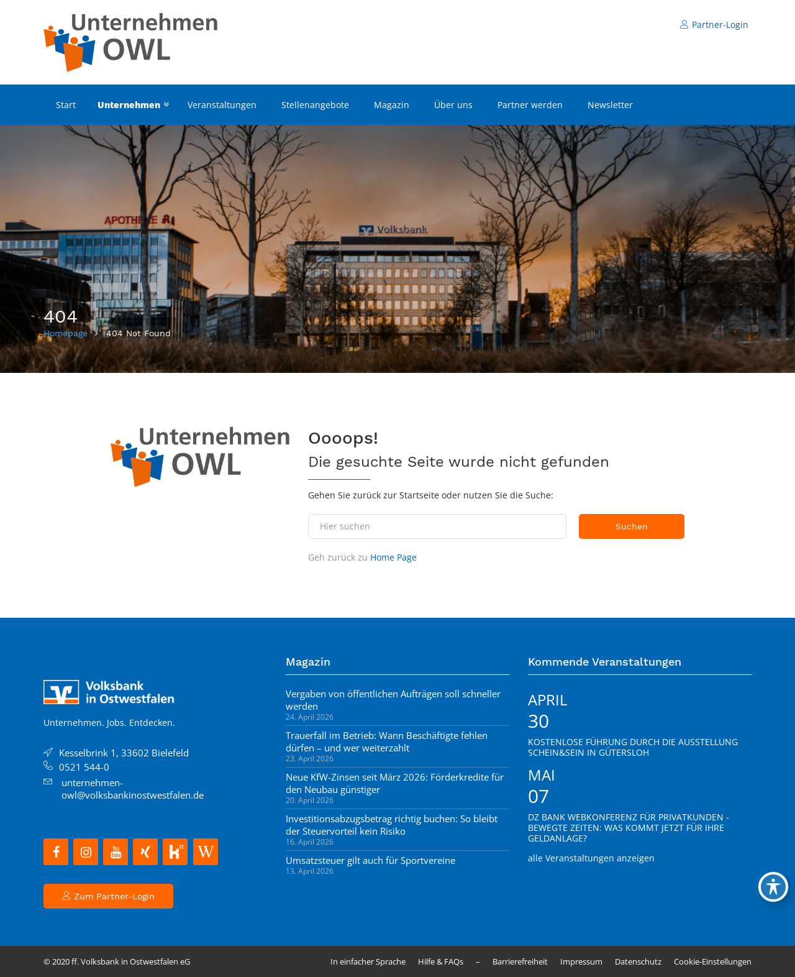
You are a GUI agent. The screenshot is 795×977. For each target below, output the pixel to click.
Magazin (391, 105)
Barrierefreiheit (520, 961)
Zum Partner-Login (108, 896)
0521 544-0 (84, 767)
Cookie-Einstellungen (713, 961)
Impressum (581, 961)
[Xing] (145, 851)
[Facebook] (55, 851)
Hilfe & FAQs (440, 961)
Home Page (393, 557)
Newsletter (610, 105)
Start (66, 105)
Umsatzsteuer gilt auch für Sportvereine (370, 860)
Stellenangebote (315, 105)
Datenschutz (638, 961)
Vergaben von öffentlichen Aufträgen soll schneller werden (393, 699)
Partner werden (530, 105)
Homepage (65, 333)
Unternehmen (129, 105)
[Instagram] (85, 851)
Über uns (453, 105)
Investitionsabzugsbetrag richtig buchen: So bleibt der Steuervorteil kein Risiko (391, 824)
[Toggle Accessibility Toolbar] (773, 887)
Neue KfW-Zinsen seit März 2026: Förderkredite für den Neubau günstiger (395, 783)
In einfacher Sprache (368, 961)
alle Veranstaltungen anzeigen (591, 858)
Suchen (632, 526)
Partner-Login (714, 24)
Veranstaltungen (222, 105)
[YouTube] (115, 851)
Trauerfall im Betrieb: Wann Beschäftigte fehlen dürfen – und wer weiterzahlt (387, 741)
